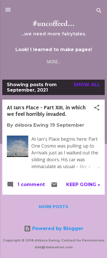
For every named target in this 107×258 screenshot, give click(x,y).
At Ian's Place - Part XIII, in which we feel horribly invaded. (46, 110)
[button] (96, 108)
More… (53, 61)
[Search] (99, 11)
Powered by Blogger (53, 228)
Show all (87, 84)
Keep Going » (83, 184)
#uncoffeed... (53, 24)
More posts (53, 206)
